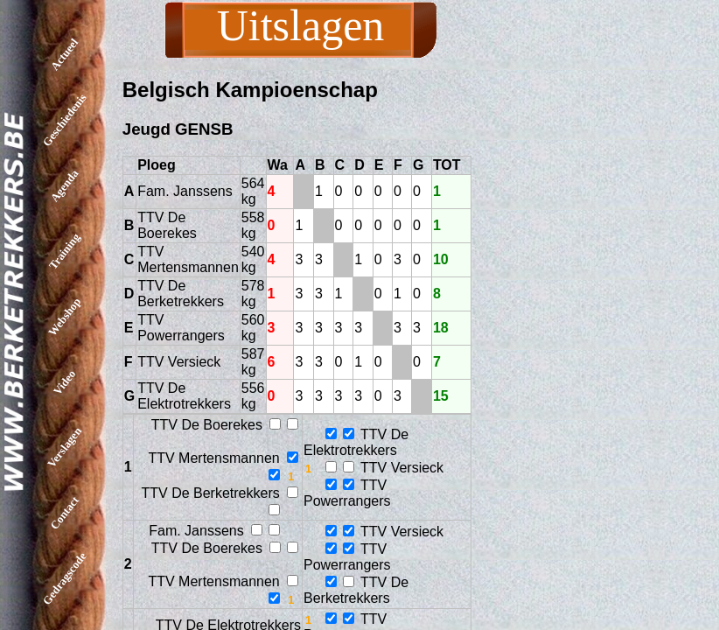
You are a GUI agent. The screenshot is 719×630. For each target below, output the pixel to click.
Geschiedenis (64, 120)
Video (64, 381)
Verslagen (64, 447)
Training (64, 250)
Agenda (64, 186)
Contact (64, 513)
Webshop (64, 317)
